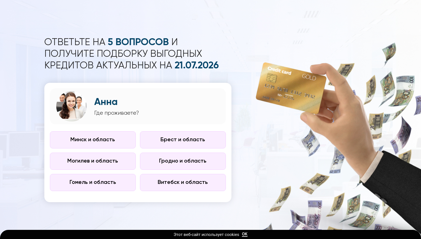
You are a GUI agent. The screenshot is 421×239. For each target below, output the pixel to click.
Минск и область (92, 140)
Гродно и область (182, 161)
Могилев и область (92, 161)
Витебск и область (183, 182)
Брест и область (182, 140)
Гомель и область (93, 182)
